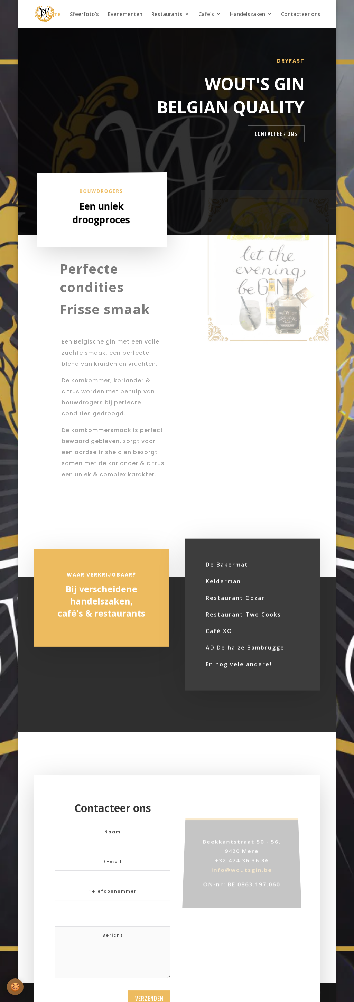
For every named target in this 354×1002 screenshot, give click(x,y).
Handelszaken (247, 14)
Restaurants (167, 14)
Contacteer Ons (276, 133)
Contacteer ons (300, 14)
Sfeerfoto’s (84, 14)
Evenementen (125, 14)
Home (53, 14)
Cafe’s (206, 14)
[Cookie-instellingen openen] (15, 986)
